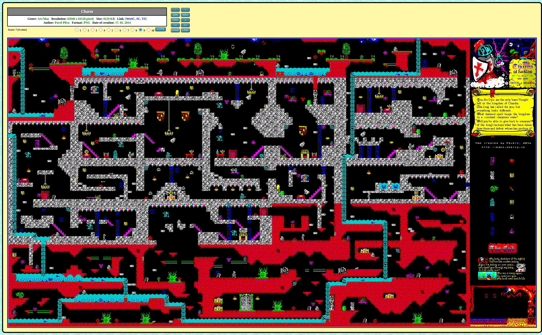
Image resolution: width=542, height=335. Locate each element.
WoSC (130, 19)
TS (144, 19)
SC (138, 19)
